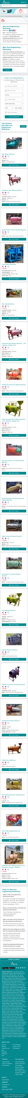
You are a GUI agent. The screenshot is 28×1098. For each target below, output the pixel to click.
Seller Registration (19, 1061)
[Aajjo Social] (16, 967)
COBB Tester (7, 1008)
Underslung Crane (20, 1005)
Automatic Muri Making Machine (12, 190)
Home (2, 16)
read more (7, 70)
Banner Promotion (19, 1067)
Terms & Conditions (7, 1063)
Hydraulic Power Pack (17, 997)
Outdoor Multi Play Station (16, 973)
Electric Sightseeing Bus (20, 1035)
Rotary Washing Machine (14, 1001)
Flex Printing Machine (14, 998)
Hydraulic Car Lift (16, 982)
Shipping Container (10, 994)
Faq (26, 16)
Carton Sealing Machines (19, 979)
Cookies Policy (5, 1061)
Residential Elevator (6, 982)
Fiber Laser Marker (14, 1011)
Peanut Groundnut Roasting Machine (13, 684)
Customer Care (5, 1048)
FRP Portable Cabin (7, 989)
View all (23, 126)
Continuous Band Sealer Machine (16, 1020)
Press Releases (16, 1044)
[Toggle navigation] (26, 20)
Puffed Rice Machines (9, 760)
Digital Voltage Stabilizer (16, 1003)
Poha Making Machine (9, 264)
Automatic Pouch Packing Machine (10, 1022)
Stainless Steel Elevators (11, 984)
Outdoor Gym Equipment (7, 1035)
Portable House (5, 986)
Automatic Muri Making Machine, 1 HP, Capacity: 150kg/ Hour (14, 344)
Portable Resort (13, 987)
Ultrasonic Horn (10, 1017)
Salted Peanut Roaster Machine (12, 536)
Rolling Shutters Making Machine (14, 1025)
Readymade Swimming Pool (19, 1033)
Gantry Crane (5, 1006)
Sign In (23, 2)
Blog (3, 1050)
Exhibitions (4, 1053)
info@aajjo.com (6, 1084)
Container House (19, 994)
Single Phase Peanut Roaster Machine (14, 230)
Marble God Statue (15, 1012)
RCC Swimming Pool (7, 1033)
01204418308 (5, 1079)
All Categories (16, 1048)
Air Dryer (15, 1024)
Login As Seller (19, 1074)
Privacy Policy (5, 1065)
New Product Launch (20, 1070)
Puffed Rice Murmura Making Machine (14, 384)
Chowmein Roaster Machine (11, 720)
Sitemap (4, 1046)
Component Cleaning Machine (17, 1000)
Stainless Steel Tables (20, 978)
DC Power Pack (19, 995)
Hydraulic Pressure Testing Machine (10, 1009)
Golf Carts (4, 1036)
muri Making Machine (8, 610)
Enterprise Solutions (20, 1072)
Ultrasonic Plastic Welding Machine (10, 1019)
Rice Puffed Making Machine (11, 831)
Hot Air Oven (12, 995)
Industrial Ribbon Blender (12, 976)
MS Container (16, 989)
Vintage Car (10, 1036)
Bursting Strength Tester (17, 1008)
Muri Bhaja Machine (8, 154)
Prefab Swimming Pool (15, 1030)
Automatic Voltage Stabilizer (8, 1005)
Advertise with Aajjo (20, 1063)
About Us (4, 1044)
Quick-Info (4, 1052)
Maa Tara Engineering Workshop (13, 16)
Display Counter (5, 981)
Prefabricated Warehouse (12, 992)
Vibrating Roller (12, 975)
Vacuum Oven (5, 995)
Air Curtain (4, 1014)
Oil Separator (5, 1001)
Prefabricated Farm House (16, 986)
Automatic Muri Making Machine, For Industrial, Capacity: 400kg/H (13, 866)
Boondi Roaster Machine (9, 650)
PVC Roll (22, 1012)
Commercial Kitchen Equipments (9, 1016)
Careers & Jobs (16, 1046)
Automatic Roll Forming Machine (15, 1014)
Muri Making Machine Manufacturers (13, 795)
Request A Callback (13, 959)
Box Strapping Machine (7, 979)
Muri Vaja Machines (8, 304)
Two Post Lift (11, 1027)
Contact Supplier (14, 165)
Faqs (3, 1055)
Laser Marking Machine (18, 971)
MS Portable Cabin (21, 987)
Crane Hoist (11, 1006)
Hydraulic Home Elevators (16, 981)
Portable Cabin (5, 973)
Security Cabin (21, 984)
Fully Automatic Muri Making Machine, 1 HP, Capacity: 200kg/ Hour (14, 420)
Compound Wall (10, 978)
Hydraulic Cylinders (6, 997)
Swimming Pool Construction (16, 1031)
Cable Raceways (19, 1017)
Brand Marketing (19, 1069)
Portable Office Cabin (10, 990)
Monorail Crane (18, 1006)
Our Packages (18, 1065)
